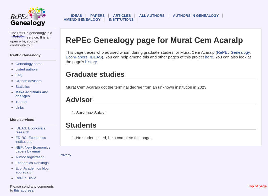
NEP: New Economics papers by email (32, 149)
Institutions (121, 19)
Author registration (29, 157)
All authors (152, 16)
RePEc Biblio (25, 178)
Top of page (257, 186)
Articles (122, 16)
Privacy (65, 155)
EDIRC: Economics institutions (30, 140)
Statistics (22, 87)
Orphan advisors (28, 81)
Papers (97, 16)
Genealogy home (29, 64)
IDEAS (76, 16)
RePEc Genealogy (233, 52)
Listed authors (26, 69)
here (209, 57)
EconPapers (76, 57)
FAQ (19, 75)
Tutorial (21, 102)
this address (23, 190)
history (91, 61)
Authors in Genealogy (196, 16)
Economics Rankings (32, 163)
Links (19, 108)
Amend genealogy (82, 19)
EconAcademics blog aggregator (32, 170)
